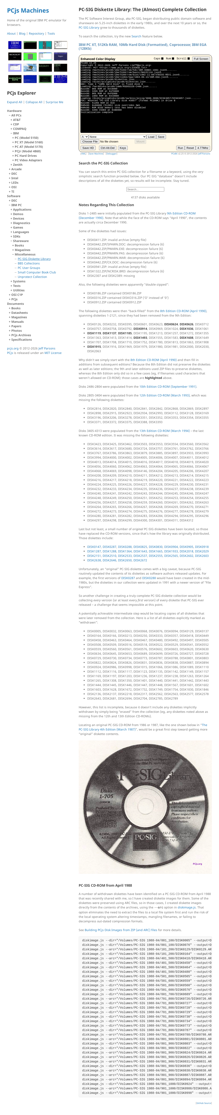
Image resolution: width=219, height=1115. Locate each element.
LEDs (14, 182)
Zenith (17, 165)
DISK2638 (94, 560)
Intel (14, 178)
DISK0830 (156, 547)
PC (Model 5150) (26, 138)
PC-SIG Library (89, 27)
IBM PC (38, 247)
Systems (19, 281)
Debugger (112, 153)
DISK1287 (94, 551)
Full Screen (201, 58)
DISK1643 (140, 551)
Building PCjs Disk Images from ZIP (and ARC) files (121, 930)
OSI (13, 187)
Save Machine (96, 153)
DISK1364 (125, 551)
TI (12, 191)
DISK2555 (156, 556)
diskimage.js (187, 907)
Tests (17, 286)
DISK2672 (140, 560)
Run (180, 148)
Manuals (17, 322)
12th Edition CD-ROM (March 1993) (164, 395)
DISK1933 (171, 551)
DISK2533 (125, 556)
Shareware (39, 259)
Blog (22, 33)
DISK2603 (202, 556)
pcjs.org (13, 348)
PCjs (14, 299)
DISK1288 (109, 551)
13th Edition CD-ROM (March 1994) (164, 431)
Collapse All (34, 102)
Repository (36, 33)
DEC (14, 174)
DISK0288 (125, 547)
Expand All (14, 102)
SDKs (16, 236)
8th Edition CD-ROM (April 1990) (183, 311)
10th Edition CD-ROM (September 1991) (167, 386)
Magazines (22, 250)
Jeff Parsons (204, 153)
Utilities (19, 290)
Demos (18, 214)
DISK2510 (109, 556)
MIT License (53, 353)
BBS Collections (29, 263)
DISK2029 (202, 551)
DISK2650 (125, 560)
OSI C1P (17, 295)
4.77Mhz (202, 148)
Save (161, 136)
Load (151, 136)
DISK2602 (186, 556)
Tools (51, 33)
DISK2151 (94, 556)
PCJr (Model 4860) (28, 151)
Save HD (88, 148)
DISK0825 (140, 547)
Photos (16, 331)
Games (18, 227)
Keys (123, 148)
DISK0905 (186, 547)
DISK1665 (156, 551)
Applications (22, 209)
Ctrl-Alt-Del (108, 148)
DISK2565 (171, 556)
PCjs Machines (28, 10)
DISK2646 (109, 560)
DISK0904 (171, 547)
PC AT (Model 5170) (29, 147)
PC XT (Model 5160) (29, 142)
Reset (190, 148)
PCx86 (174, 153)
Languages (21, 232)
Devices (18, 218)
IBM (39, 146)
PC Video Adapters (28, 160)
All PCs (38, 140)
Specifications (21, 339)
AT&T (17, 120)
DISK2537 (140, 556)
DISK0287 (109, 547)
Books (19, 245)
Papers (16, 326)
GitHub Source (204, 1103)
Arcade (16, 169)
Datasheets (19, 313)
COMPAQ (19, 129)
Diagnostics (21, 223)
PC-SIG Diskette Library (34, 259)
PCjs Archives (21, 335)
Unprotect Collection (32, 277)
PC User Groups (29, 268)
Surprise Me (54, 102)
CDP (16, 124)
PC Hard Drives (26, 156)
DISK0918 (202, 547)
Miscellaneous (40, 265)
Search (136, 36)
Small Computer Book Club (37, 272)
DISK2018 (186, 551)
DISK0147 (94, 547)
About (11, 33)
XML (83, 153)
